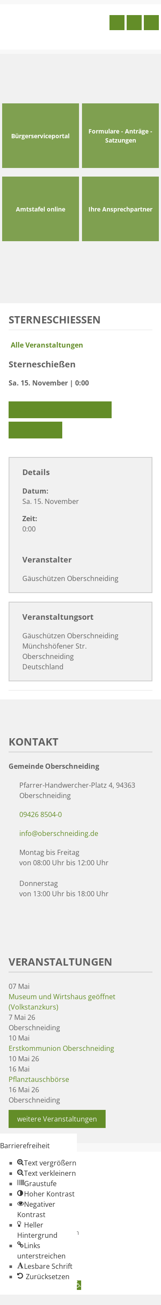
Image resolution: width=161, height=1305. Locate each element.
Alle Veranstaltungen (46, 345)
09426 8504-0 (40, 814)
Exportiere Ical (35, 430)
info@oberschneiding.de (58, 833)
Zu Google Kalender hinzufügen (60, 410)
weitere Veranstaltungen (57, 1119)
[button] (46, 1163)
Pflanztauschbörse (39, 1079)
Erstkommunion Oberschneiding (61, 1048)
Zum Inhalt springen (32, 1300)
